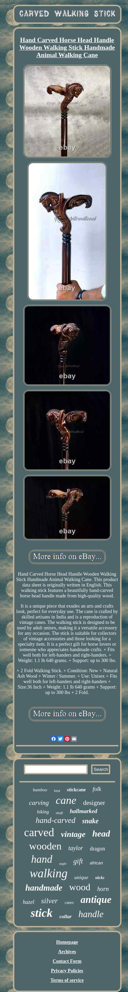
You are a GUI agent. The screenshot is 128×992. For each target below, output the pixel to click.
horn (103, 889)
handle (91, 914)
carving (39, 802)
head (101, 834)
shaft (59, 813)
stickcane (76, 789)
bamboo (40, 789)
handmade (43, 887)
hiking (43, 811)
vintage (73, 834)
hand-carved (55, 820)
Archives (67, 951)
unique (81, 877)
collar (65, 916)
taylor (75, 848)
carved (39, 832)
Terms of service (67, 980)
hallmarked (83, 811)
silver (49, 900)
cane (66, 800)
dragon (97, 849)
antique (96, 899)
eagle (63, 863)
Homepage (67, 942)
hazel (28, 902)
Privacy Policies (67, 970)
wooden (45, 846)
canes (69, 902)
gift (78, 861)
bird (57, 791)
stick (42, 913)
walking (49, 873)
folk (97, 789)
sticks (99, 877)
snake (90, 821)
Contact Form (67, 961)
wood (79, 887)
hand (41, 859)
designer (94, 802)
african (96, 862)
